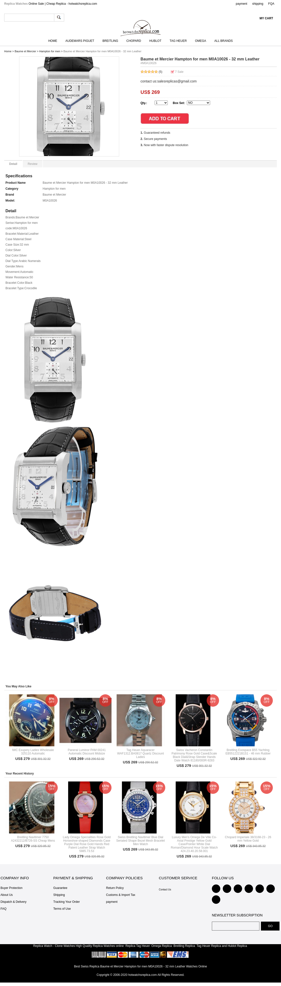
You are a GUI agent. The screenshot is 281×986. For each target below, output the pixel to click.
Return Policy (115, 888)
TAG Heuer (178, 41)
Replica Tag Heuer (137, 946)
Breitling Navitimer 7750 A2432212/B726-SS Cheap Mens (33, 838)
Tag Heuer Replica (209, 946)
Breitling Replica (184, 946)
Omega (200, 41)
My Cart (266, 18)
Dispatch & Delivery (13, 902)
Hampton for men (49, 51)
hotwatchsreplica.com (142, 975)
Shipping (59, 895)
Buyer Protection (11, 888)
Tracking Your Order (66, 902)
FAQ (3, 908)
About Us (6, 895)
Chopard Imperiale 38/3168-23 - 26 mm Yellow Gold (248, 838)
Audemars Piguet (79, 41)
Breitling (110, 41)
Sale (179, 72)
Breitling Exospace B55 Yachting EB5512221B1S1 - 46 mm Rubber (248, 751)
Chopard (133, 41)
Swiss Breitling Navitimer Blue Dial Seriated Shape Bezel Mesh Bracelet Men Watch (140, 840)
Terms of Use (62, 908)
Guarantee (60, 888)
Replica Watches (104, 946)
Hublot (155, 41)
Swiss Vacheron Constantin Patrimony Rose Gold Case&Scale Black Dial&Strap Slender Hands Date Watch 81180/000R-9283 (194, 755)
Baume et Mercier (25, 51)
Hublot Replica (237, 946)
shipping (257, 3)
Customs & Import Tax (120, 895)
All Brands (223, 41)
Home (52, 41)
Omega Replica (161, 946)
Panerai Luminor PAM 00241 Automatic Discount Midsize (87, 751)
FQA (271, 3)
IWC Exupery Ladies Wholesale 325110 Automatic (33, 751)
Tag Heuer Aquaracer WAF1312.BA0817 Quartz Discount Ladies (140, 753)
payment (241, 3)
